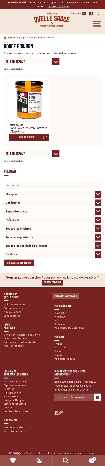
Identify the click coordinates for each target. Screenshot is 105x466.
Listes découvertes (15, 403)
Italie (57, 351)
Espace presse (12, 315)
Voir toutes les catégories (69, 328)
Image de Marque (14, 400)
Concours (9, 407)
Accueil (11, 37)
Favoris (13, 460)
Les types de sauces (15, 381)
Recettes (9, 389)
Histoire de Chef (13, 392)
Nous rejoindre (12, 312)
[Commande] (31, 61)
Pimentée (59, 316)
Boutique (21, 37)
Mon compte (39, 460)
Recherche (65, 460)
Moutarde (60, 312)
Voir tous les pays (64, 358)
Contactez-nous (52, 282)
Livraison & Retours (15, 338)
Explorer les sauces (15, 385)
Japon (58, 355)
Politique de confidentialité (20, 342)
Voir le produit (27, 137)
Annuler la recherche (19, 262)
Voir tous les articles (16, 411)
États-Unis (60, 347)
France (58, 343)
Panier (88, 458)
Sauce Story (11, 396)
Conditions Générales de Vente (22, 334)
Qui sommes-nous (14, 304)
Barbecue (59, 324)
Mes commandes (13, 427)
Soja (57, 320)
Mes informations (14, 431)
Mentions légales (14, 345)
